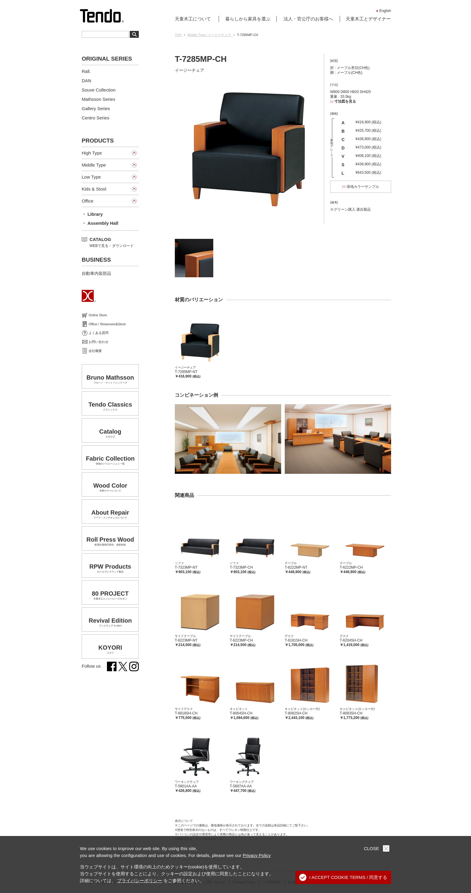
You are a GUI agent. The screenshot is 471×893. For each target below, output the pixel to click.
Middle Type (94, 164)
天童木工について (193, 18)
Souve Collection (99, 89)
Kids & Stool (94, 188)
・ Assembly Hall (100, 223)
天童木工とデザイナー (368, 18)
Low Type (91, 176)
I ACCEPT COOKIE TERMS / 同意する (343, 877)
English (385, 11)
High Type (92, 152)
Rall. (86, 71)
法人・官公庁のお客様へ (308, 18)
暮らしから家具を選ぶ (247, 18)
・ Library (92, 214)
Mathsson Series (98, 99)
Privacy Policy (257, 855)
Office (87, 200)
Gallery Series (96, 108)
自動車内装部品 (96, 273)
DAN (86, 80)
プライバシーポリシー (139, 880)
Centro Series (95, 117)
